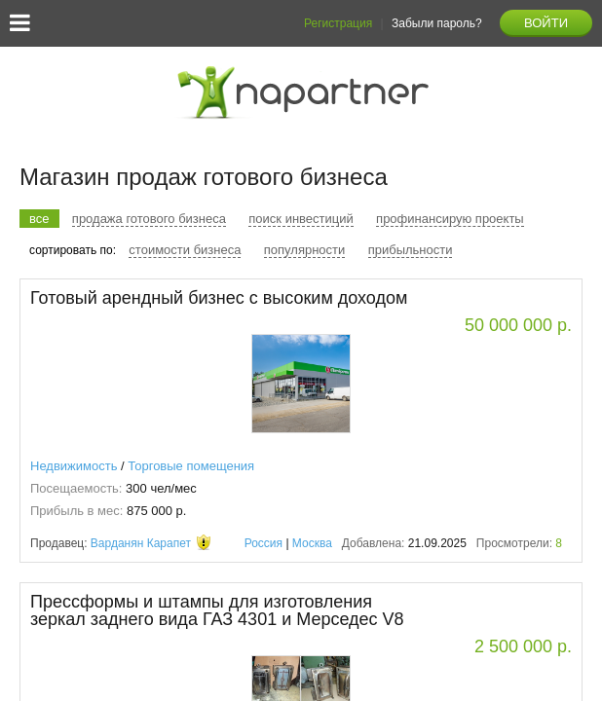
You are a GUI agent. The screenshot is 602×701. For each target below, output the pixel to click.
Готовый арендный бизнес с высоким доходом (218, 298)
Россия (263, 543)
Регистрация (338, 23)
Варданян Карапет (141, 543)
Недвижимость (73, 466)
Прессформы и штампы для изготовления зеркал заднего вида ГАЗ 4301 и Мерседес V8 (217, 610)
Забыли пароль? (437, 23)
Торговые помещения (191, 466)
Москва (312, 543)
